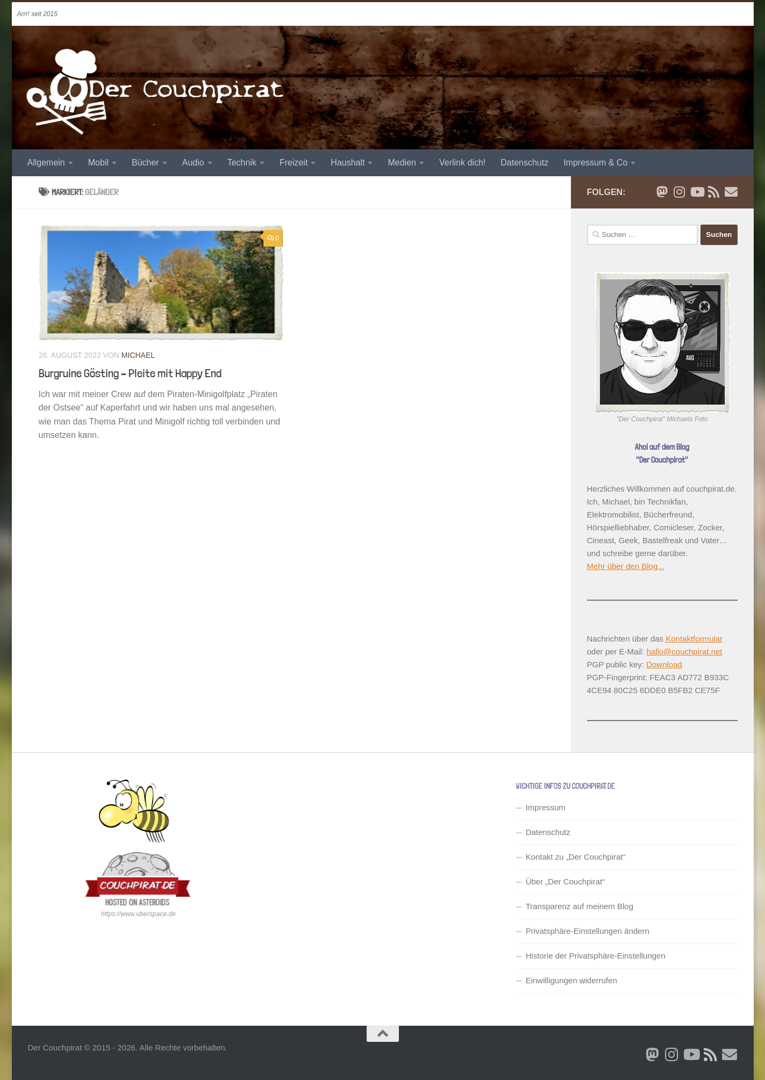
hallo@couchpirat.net (684, 651)
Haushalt (347, 162)
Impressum (546, 807)
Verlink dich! (462, 162)
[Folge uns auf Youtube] (696, 191)
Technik (241, 162)
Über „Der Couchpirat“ (565, 881)
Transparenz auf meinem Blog (579, 906)
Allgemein (46, 162)
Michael (137, 355)
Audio (193, 162)
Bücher (145, 162)
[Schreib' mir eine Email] (731, 191)
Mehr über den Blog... (625, 566)
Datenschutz (524, 162)
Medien (402, 162)
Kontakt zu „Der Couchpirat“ (576, 856)
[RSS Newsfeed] (713, 191)
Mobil (98, 162)
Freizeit (294, 162)
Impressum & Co (595, 162)
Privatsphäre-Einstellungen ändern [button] (587, 930)
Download (664, 664)
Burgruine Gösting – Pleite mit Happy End (130, 373)
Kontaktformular (694, 638)
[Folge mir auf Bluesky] (662, 191)
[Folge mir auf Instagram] (679, 191)
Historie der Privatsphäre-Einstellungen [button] (596, 955)
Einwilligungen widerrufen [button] (571, 980)
